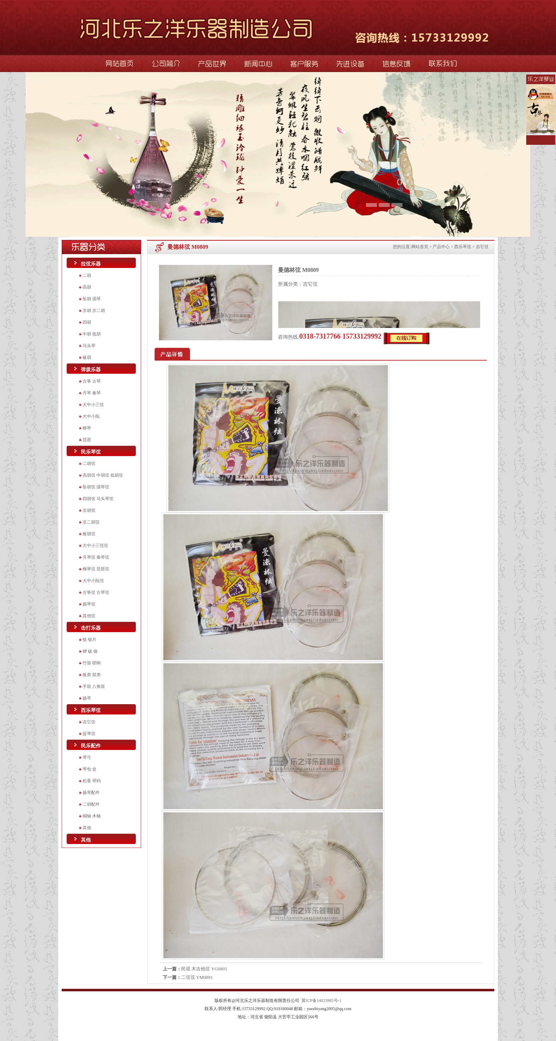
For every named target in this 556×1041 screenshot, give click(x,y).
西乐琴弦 (91, 710)
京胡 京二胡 (94, 310)
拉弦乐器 (91, 264)
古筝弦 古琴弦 (96, 592)
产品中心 (441, 246)
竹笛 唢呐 (92, 663)
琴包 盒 (89, 769)
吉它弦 (89, 721)
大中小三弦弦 (95, 545)
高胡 (87, 287)
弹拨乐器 (91, 369)
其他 (87, 827)
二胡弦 (89, 463)
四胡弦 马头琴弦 (98, 498)
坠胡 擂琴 (92, 298)
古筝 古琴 (92, 381)
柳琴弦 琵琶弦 (96, 568)
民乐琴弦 (91, 452)
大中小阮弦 (93, 580)
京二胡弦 (91, 522)
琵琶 (87, 439)
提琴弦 (89, 733)
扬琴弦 (89, 604)
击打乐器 (91, 628)
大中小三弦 (93, 404)
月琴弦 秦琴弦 (96, 557)
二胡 (87, 275)
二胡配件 (91, 804)
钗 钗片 (89, 639)
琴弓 (87, 757)
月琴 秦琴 (92, 392)
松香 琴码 (92, 780)
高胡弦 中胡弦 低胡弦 (103, 475)
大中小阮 (91, 416)
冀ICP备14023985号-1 (321, 1000)
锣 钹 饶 (90, 651)
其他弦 (89, 615)
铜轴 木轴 (92, 815)
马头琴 (89, 345)
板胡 (87, 357)
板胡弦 (89, 533)
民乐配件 (91, 746)
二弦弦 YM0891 (197, 977)
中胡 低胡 (92, 334)
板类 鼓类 (92, 674)
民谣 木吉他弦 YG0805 (204, 968)
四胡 (87, 322)
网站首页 (419, 246)
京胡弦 (89, 510)
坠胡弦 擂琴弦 (96, 486)
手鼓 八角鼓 (94, 686)
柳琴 (87, 428)
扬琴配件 (91, 792)
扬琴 (87, 698)
